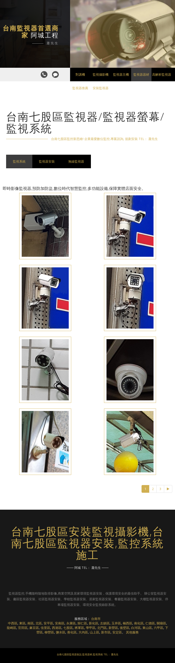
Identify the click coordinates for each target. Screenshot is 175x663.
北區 (38, 623)
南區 (30, 623)
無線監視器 (76, 161)
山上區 (94, 632)
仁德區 (150, 623)
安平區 (48, 623)
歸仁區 (82, 623)
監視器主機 (121, 74)
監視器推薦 (80, 88)
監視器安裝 (47, 161)
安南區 (59, 623)
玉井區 (116, 623)
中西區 (12, 623)
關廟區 (161, 623)
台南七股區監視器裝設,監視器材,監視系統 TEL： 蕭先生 (87, 654)
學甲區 (90, 628)
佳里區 (45, 628)
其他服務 (132, 632)
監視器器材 (141, 74)
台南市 (96, 618)
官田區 (23, 628)
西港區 (56, 628)
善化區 (72, 632)
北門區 (102, 628)
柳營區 (49, 632)
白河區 (136, 628)
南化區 (139, 623)
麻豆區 (34, 628)
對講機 (80, 74)
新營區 (113, 628)
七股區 (68, 628)
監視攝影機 (101, 74)
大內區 (83, 632)
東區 (22, 623)
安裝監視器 (101, 88)
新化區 (93, 623)
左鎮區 (105, 623)
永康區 (71, 623)
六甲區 (158, 628)
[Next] (168, 489)
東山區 (147, 628)
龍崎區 (11, 628)
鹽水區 (60, 632)
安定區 (117, 632)
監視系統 (19, 161)
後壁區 (124, 628)
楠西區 (127, 623)
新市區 (106, 632)
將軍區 (79, 628)
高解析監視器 (161, 74)
